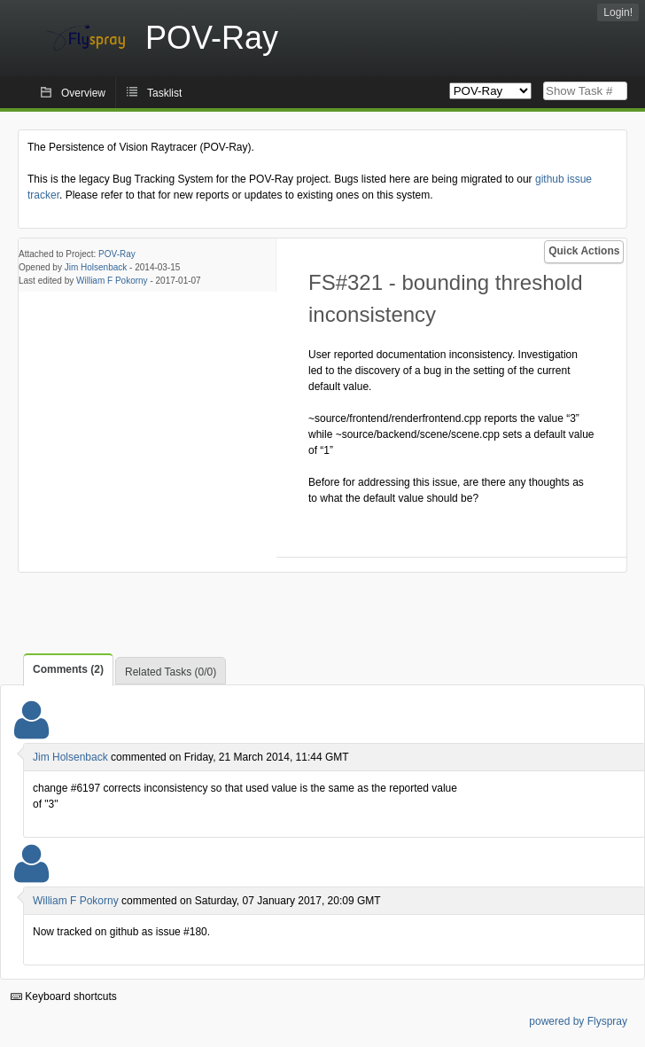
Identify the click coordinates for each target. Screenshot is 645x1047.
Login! (618, 12)
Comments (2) (68, 669)
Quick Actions (583, 251)
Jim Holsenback (96, 267)
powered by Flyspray (578, 1021)
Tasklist (164, 93)
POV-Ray (117, 254)
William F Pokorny (112, 280)
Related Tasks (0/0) (170, 672)
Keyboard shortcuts (64, 996)
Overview (83, 93)
